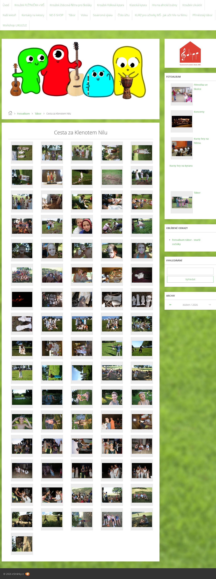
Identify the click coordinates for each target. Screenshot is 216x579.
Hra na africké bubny (164, 5)
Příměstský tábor (202, 15)
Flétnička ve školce (201, 87)
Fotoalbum (23, 113)
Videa (84, 15)
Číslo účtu (123, 15)
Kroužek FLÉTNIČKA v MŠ (29, 5)
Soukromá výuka (102, 15)
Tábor (72, 15)
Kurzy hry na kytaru (181, 165)
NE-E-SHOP (56, 15)
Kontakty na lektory (33, 15)
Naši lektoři (9, 15)
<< (170, 304)
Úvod (6, 5)
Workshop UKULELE (15, 25)
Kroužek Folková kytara (110, 5)
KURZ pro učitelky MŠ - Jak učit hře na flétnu (161, 15)
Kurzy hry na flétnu (201, 140)
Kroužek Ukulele (192, 5)
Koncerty (199, 111)
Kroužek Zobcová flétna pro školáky (71, 5)
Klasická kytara (138, 5)
